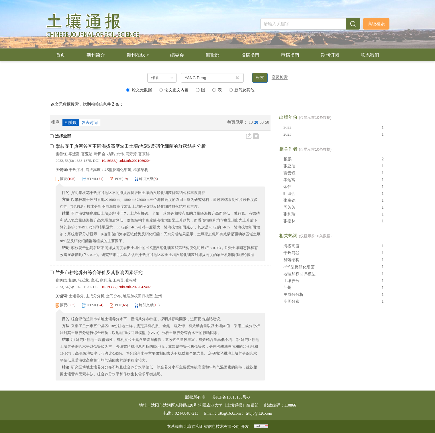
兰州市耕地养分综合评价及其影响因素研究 (99, 272)
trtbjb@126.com (259, 413)
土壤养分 (291, 281)
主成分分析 (293, 294)
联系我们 (370, 55)
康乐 (94, 280)
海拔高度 (291, 246)
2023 (287, 134)
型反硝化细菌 (299, 267)
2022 (287, 127)
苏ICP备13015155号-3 (231, 397)
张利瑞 (105, 280)
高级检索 (376, 24)
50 (267, 122)
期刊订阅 (330, 55)
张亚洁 (87, 154)
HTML (92, 178)
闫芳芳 (131, 154)
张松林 (131, 280)
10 (251, 122)
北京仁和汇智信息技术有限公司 (212, 426)
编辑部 (213, 55)
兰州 (287, 288)
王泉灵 (118, 280)
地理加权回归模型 (299, 274)
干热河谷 (291, 253)
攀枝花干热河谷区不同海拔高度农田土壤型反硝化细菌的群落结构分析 (131, 146)
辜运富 (74, 154)
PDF (118, 178)
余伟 (120, 154)
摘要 (63, 178)
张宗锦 (144, 154)
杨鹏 (111, 154)
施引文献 (146, 178)
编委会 (177, 55)
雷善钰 (61, 154)
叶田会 (99, 154)
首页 (60, 55)
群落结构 (291, 260)
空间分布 (291, 301)
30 (262, 122)
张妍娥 (61, 280)
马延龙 (83, 280)
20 (256, 122)
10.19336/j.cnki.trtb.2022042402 (125, 287)
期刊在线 (138, 55)
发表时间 (90, 123)
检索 (260, 77)
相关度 (71, 123)
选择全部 (60, 136)
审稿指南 (290, 55)
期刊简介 (96, 55)
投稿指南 (250, 55)
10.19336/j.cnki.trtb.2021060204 (125, 160)
